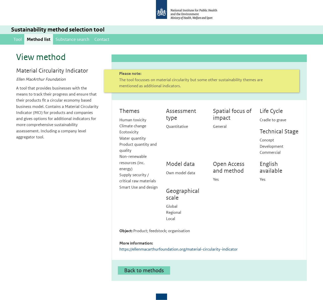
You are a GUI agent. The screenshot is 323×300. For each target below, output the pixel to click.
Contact (101, 39)
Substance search (72, 39)
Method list (38, 39)
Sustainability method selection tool (57, 29)
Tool (17, 39)
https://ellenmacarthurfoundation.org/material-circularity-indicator (178, 249)
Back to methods (144, 270)
